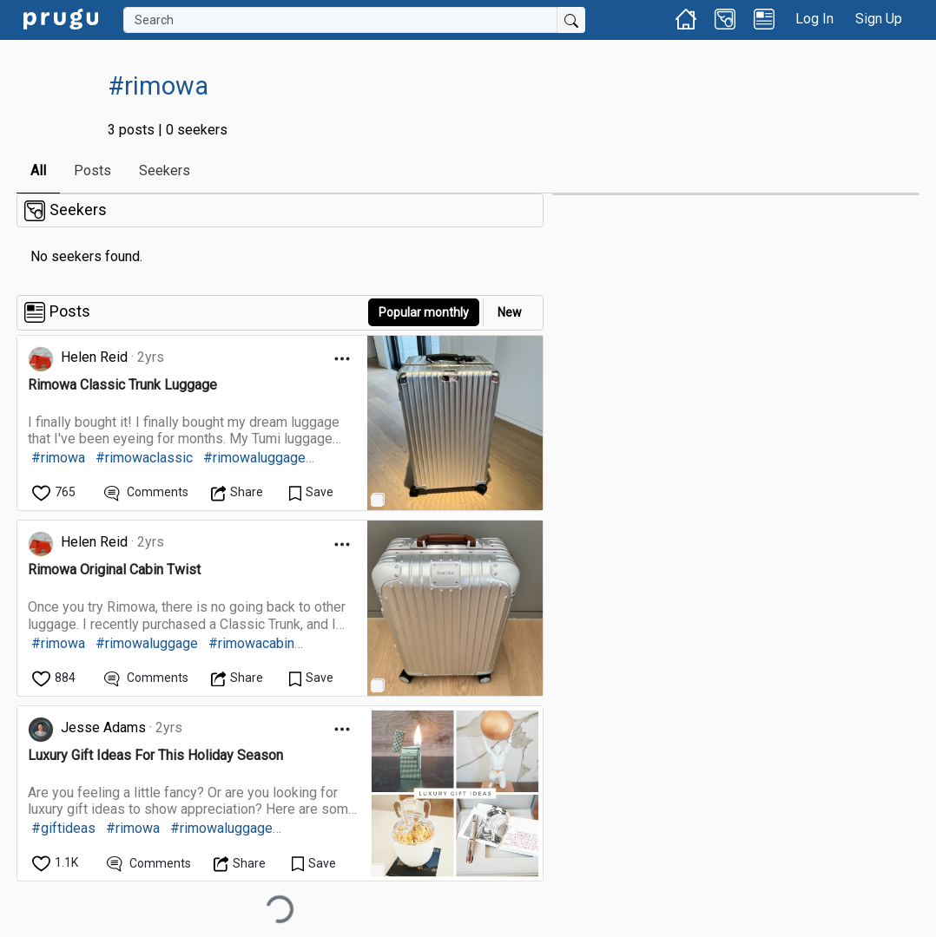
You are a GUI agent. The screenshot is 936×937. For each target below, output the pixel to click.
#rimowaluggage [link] (254, 457)
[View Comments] (146, 492)
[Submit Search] (571, 20)
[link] (60, 18)
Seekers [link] (164, 170)
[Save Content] (311, 492)
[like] (55, 492)
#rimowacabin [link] (251, 643)
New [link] (510, 312)
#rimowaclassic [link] (144, 457)
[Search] (340, 20)
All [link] (38, 170)
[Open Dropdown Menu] (342, 358)
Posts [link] (92, 170)
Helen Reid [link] (94, 357)
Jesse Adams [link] (103, 727)
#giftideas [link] (63, 828)
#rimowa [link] (58, 457)
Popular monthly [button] (424, 312)
